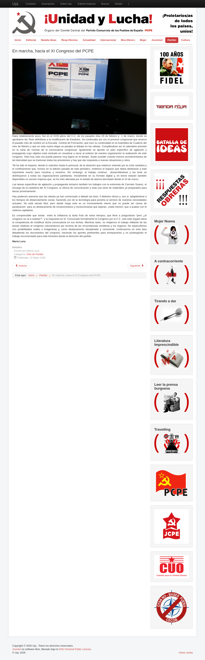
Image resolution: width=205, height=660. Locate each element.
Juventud (157, 40)
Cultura (185, 40)
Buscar (105, 3)
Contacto (31, 3)
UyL (15, 4)
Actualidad (89, 40)
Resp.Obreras (69, 40)
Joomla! (16, 649)
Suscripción (48, 3)
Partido (172, 40)
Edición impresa (87, 3)
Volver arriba (186, 652)
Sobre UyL (66, 3)
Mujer (143, 40)
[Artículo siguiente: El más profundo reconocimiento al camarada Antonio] (137, 266)
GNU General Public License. (75, 649)
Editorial (31, 40)
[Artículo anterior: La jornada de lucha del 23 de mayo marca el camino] (21, 266)
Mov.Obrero (128, 40)
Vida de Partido (34, 254)
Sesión (118, 3)
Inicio (18, 40)
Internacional (108, 40)
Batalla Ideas (48, 40)
